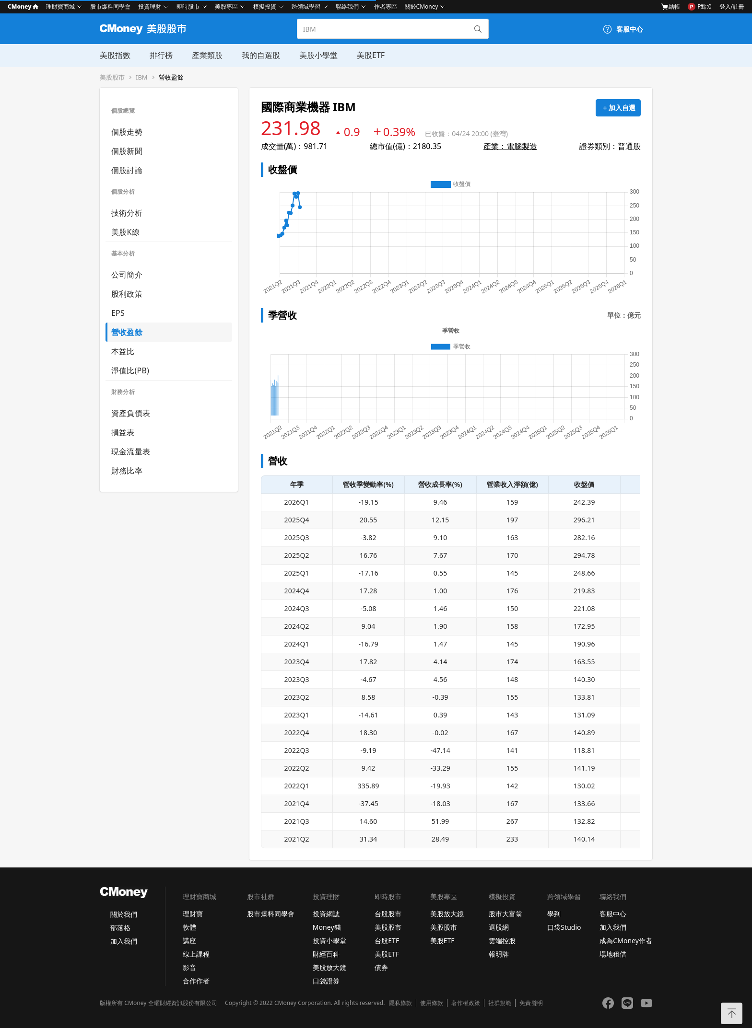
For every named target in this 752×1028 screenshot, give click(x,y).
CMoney (23, 6)
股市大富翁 (505, 913)
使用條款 (431, 1003)
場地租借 (612, 954)
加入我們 (123, 941)
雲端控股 (502, 940)
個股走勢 (126, 132)
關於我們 (123, 914)
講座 (189, 940)
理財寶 (193, 913)
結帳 (670, 7)
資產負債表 (130, 413)
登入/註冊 (731, 6)
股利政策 (126, 294)
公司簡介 (126, 274)
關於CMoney (421, 6)
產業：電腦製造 (510, 146)
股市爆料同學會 (110, 6)
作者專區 (385, 6)
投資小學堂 (329, 940)
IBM (142, 77)
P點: (699, 7)
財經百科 (326, 954)
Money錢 (327, 927)
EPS (118, 313)
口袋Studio (564, 927)
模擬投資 (264, 6)
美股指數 (115, 55)
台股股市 (388, 913)
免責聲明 (530, 1003)
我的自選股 (261, 55)
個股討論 (126, 170)
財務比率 (126, 470)
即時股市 (188, 6)
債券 (381, 967)
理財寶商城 (60, 6)
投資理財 (149, 6)
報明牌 (499, 954)
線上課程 (196, 954)
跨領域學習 (306, 6)
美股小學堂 (318, 55)
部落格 (120, 927)
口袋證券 (326, 980)
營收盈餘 (171, 77)
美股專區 (226, 6)
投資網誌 (326, 913)
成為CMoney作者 (625, 940)
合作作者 (196, 980)
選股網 (499, 927)
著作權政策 (465, 1003)
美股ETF (371, 55)
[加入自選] (618, 107)
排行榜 (161, 55)
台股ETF (387, 940)
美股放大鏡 (329, 967)
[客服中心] (623, 29)
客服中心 (612, 913)
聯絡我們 (347, 6)
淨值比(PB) (130, 370)
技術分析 (126, 213)
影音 (189, 967)
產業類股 (207, 55)
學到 (554, 913)
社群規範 (499, 1003)
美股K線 (125, 232)
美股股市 (112, 77)
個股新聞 (126, 151)
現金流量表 (130, 451)
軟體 (189, 927)
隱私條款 (400, 1003)
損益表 (123, 432)
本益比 (123, 351)
